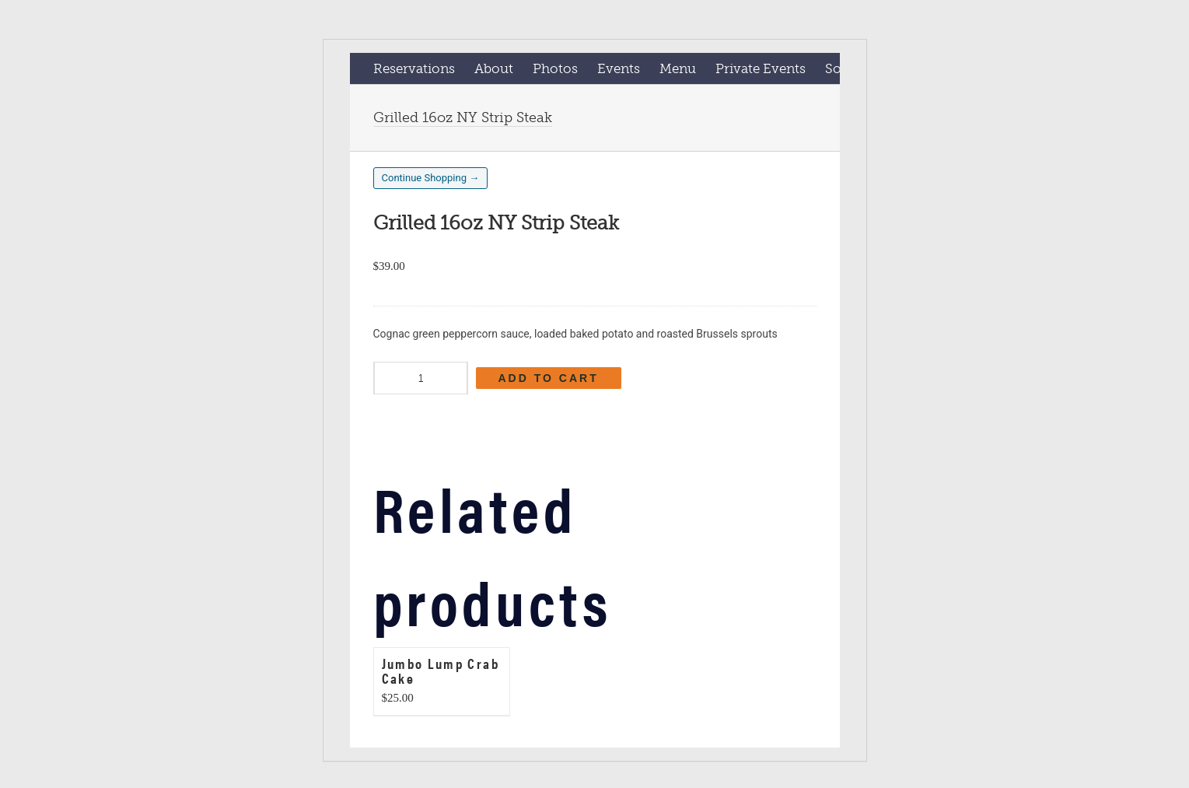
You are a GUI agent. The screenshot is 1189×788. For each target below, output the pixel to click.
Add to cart (548, 378)
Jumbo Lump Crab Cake (441, 670)
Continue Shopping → (431, 178)
